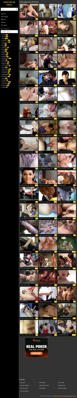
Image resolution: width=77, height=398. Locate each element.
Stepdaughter (6, 74)
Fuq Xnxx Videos (24, 385)
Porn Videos (42, 382)
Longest (4, 25)
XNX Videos (61, 382)
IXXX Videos (42, 388)
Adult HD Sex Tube (44, 385)
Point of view (6, 69)
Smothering (5, 72)
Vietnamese (5, 40)
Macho (4, 60)
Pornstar (5, 85)
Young (4, 34)
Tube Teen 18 (61, 385)
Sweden (4, 87)
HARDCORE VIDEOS (9, 3)
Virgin (4, 78)
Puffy (4, 51)
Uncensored (5, 42)
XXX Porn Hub (24, 388)
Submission (5, 76)
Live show (5, 62)
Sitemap (55, 396)
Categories (4, 16)
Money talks (5, 71)
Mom (4, 49)
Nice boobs (5, 83)
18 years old (6, 81)
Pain (4, 45)
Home (3, 14)
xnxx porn (22, 382)
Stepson (4, 52)
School (4, 36)
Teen (4, 38)
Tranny (4, 54)
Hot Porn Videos (62, 388)
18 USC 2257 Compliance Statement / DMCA (67, 396)
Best (3, 22)
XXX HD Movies (24, 391)
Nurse (4, 67)
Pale (4, 43)
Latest (3, 19)
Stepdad (4, 56)
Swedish (4, 80)
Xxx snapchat (5, 65)
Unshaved (5, 47)
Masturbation (6, 58)
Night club (5, 63)
